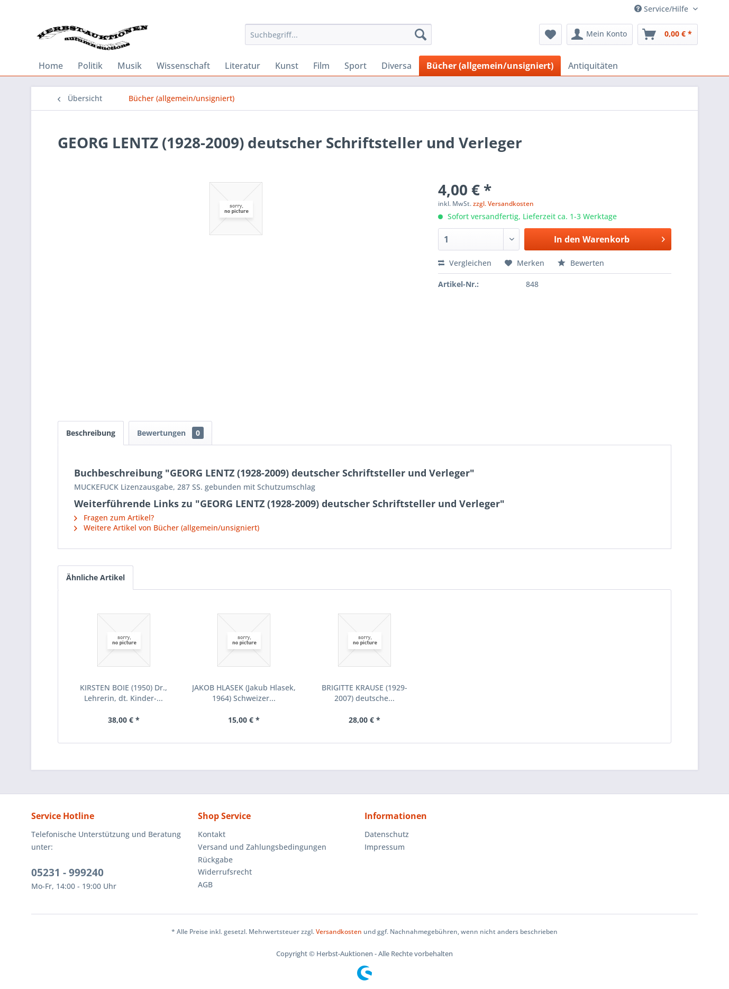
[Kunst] (287, 66)
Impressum (384, 847)
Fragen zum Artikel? (114, 518)
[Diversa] (396, 66)
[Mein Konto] (600, 34)
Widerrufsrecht (225, 872)
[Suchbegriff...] (338, 34)
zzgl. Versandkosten (503, 203)
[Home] (50, 66)
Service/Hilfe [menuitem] (662, 9)
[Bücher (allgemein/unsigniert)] (490, 66)
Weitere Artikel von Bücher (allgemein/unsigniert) (166, 528)
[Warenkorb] (667, 34)
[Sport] (355, 66)
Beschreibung (90, 433)
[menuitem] (338, 34)
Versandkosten (339, 931)
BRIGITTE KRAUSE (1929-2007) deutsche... (364, 692)
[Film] (321, 66)
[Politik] (90, 66)
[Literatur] (242, 66)
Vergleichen (464, 263)
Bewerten (581, 263)
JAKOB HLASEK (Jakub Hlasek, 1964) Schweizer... (244, 692)
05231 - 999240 (67, 872)
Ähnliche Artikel (95, 577)
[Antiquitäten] (593, 66)
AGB (205, 884)
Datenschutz (386, 834)
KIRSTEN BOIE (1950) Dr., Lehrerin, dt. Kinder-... (123, 692)
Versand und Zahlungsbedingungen (262, 847)
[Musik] (129, 66)
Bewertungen (170, 433)
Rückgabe (215, 860)
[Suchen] (420, 34)
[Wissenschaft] (183, 66)
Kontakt (211, 834)
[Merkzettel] (550, 34)
